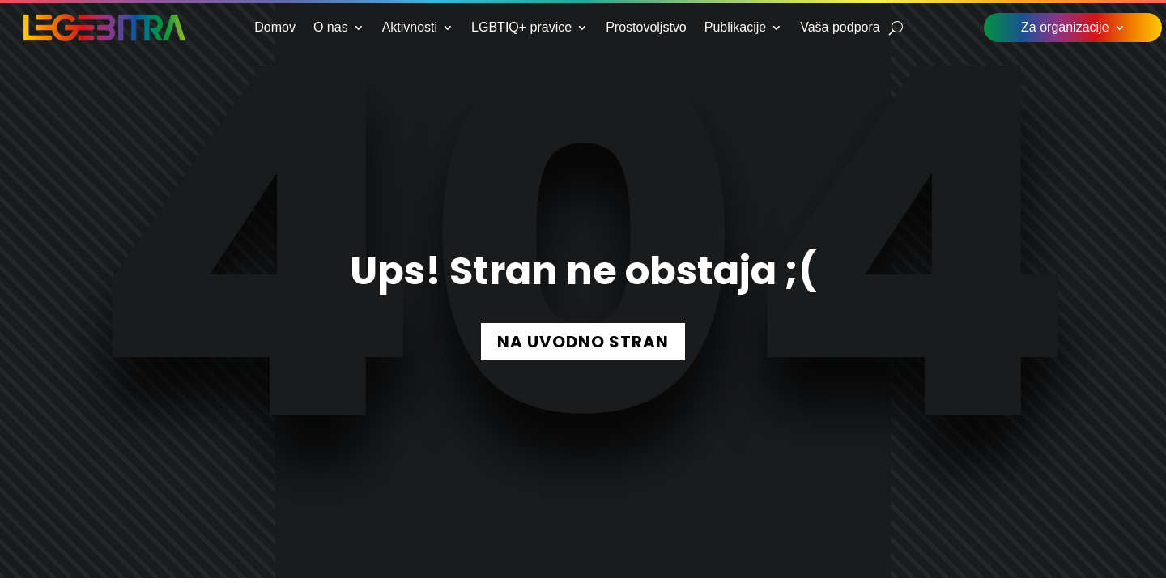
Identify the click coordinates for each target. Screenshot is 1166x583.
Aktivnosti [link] (409, 28)
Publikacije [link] (735, 28)
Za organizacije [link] (1065, 28)
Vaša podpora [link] (839, 28)
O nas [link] (330, 28)
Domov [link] (275, 28)
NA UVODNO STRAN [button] (583, 341)
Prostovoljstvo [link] (646, 28)
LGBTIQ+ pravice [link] (521, 28)
